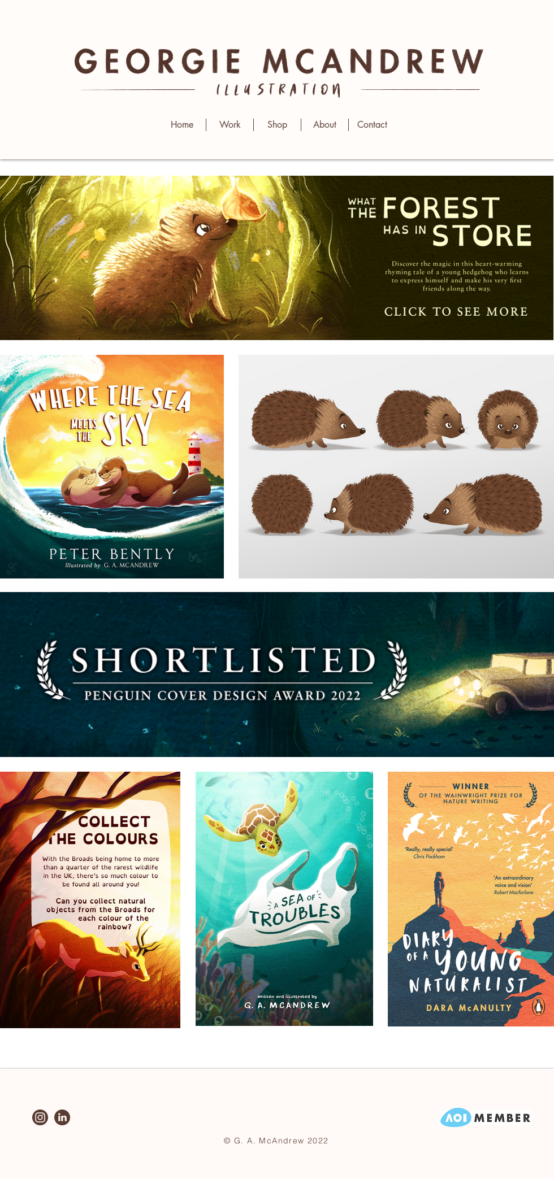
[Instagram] (40, 1117)
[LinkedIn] (62, 1117)
